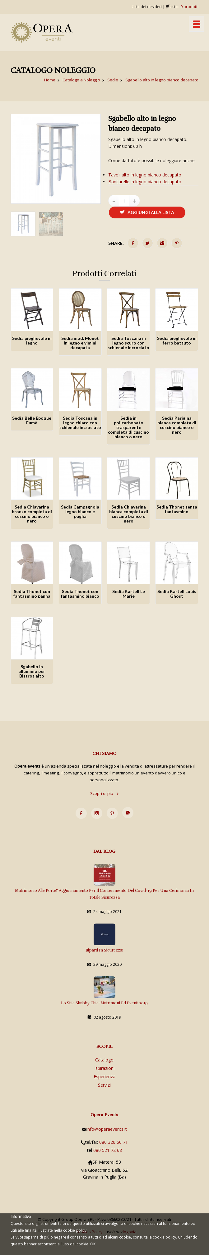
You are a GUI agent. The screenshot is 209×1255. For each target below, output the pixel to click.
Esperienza (104, 1076)
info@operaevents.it (106, 1129)
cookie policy (74, 1230)
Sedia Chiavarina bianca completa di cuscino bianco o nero (128, 513)
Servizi (104, 1085)
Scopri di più (104, 793)
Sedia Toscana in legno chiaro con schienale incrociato (80, 422)
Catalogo (104, 1060)
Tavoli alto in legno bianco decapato (144, 175)
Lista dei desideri (147, 6)
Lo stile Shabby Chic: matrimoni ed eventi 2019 (104, 1003)
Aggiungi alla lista (147, 212)
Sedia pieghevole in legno (32, 340)
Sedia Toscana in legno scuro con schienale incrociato (128, 342)
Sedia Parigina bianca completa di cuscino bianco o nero (176, 425)
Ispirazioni (104, 1068)
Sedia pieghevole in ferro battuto (177, 340)
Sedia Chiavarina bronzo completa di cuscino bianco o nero (32, 513)
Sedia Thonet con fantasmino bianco (80, 594)
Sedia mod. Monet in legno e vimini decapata (80, 342)
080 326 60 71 (113, 1142)
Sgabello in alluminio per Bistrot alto (31, 671)
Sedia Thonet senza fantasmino (176, 509)
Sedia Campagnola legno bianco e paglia (80, 511)
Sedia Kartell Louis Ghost (176, 594)
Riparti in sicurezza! (104, 950)
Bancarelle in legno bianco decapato (144, 182)
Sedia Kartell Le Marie (128, 594)
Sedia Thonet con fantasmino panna (31, 594)
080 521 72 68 (107, 1150)
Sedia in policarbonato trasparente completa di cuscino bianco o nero (128, 427)
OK (92, 1244)
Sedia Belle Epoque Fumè (31, 420)
